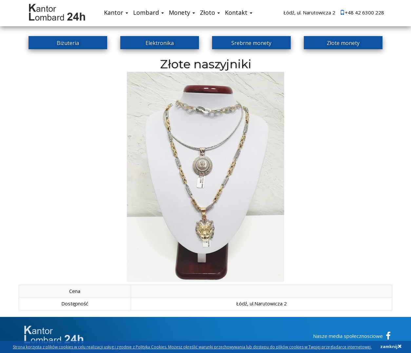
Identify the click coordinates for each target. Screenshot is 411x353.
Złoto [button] (210, 12)
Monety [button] (182, 12)
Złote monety (343, 43)
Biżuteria (68, 43)
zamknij (391, 346)
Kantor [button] (116, 12)
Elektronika (160, 43)
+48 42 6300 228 (362, 12)
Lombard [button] (148, 12)
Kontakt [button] (238, 12)
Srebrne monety (251, 43)
